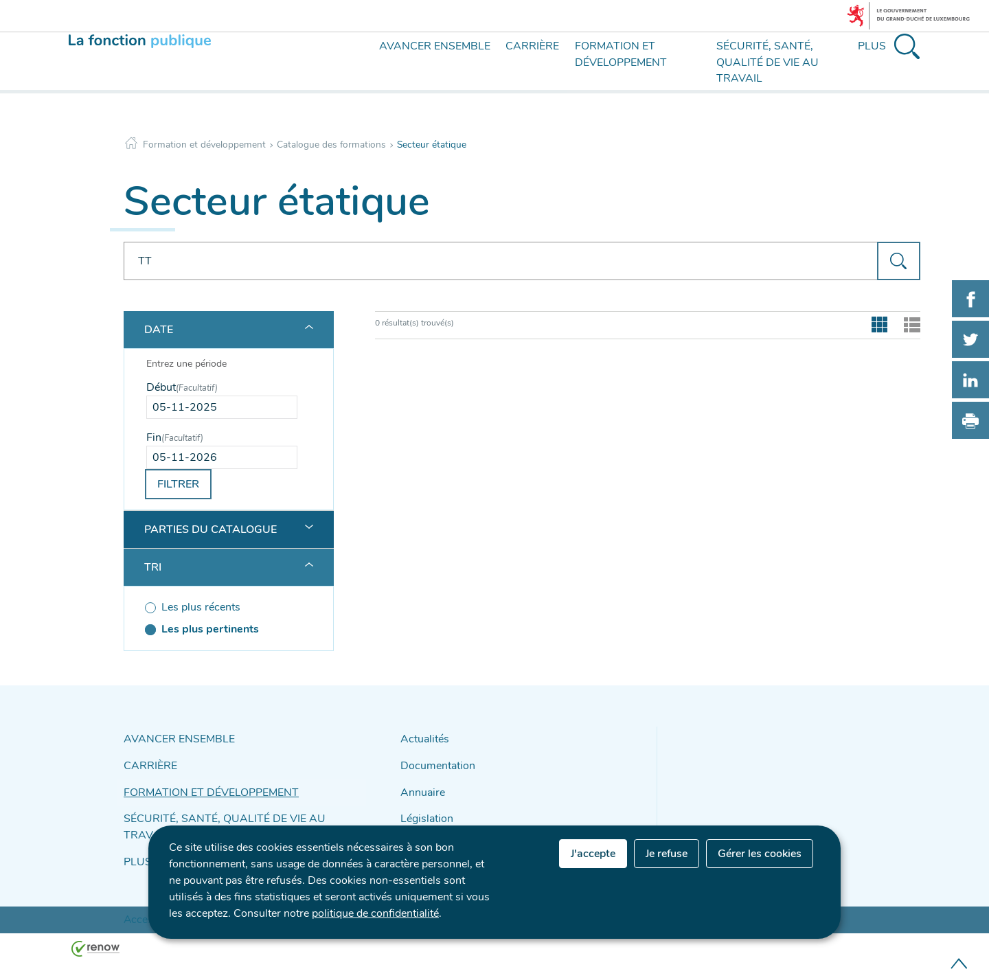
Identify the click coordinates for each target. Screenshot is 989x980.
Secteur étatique (431, 144)
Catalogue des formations (331, 144)
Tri (152, 567)
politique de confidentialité (375, 913)
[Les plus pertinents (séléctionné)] (222, 629)
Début (182, 387)
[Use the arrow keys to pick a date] (221, 407)
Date (158, 329)
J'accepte (593, 853)
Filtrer (178, 484)
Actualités (421, 738)
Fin (174, 437)
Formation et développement (204, 144)
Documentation (433, 762)
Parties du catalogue (210, 529)
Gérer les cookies (760, 853)
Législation (423, 810)
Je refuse (666, 853)
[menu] (358, 74)
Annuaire (419, 786)
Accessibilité (147, 888)
